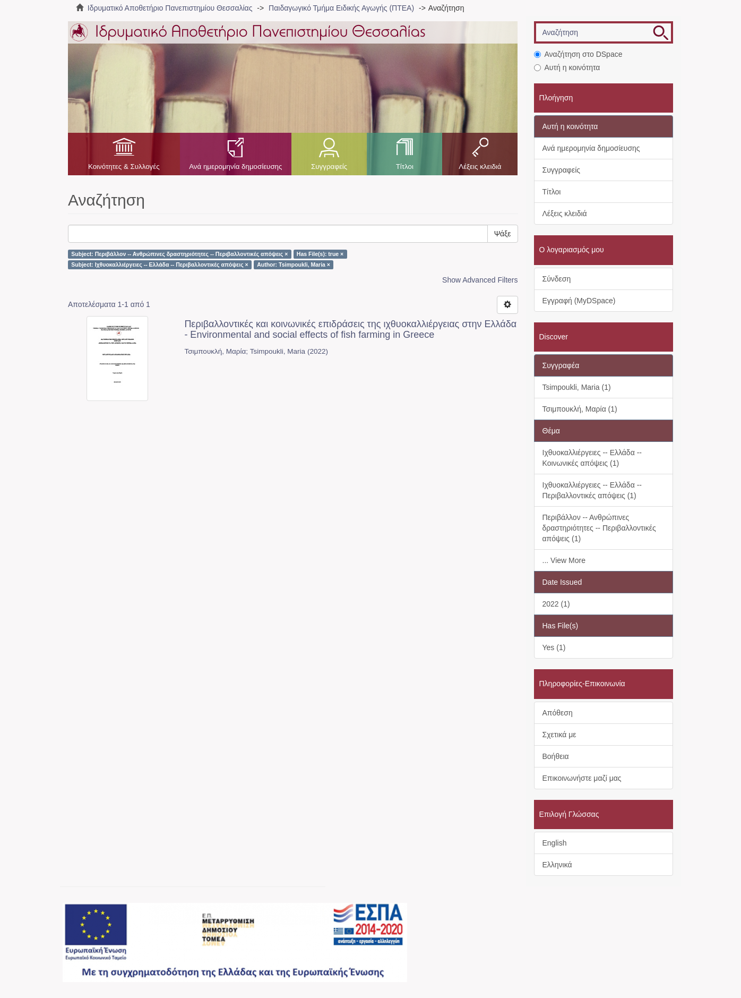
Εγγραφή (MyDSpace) (579, 300)
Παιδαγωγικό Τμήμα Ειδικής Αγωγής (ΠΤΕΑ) (341, 8)
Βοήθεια (555, 756)
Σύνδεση (556, 279)
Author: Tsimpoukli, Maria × (293, 264)
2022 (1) (556, 604)
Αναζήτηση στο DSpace (578, 54)
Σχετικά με (559, 734)
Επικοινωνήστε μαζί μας (582, 778)
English (554, 843)
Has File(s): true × (320, 254)
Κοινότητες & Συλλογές (124, 166)
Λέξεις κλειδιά (480, 166)
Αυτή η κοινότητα (567, 67)
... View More (563, 560)
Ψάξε (502, 233)
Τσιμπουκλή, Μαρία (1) (579, 409)
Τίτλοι (404, 166)
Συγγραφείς (329, 166)
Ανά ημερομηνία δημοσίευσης (235, 166)
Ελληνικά (557, 864)
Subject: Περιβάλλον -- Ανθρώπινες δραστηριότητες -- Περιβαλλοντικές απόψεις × (179, 254)
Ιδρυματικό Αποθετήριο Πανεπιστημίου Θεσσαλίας (170, 8)
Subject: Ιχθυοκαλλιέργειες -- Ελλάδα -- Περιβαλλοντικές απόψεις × (159, 264)
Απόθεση (557, 713)
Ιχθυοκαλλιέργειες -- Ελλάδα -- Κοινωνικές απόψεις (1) (592, 457)
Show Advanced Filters (480, 280)
